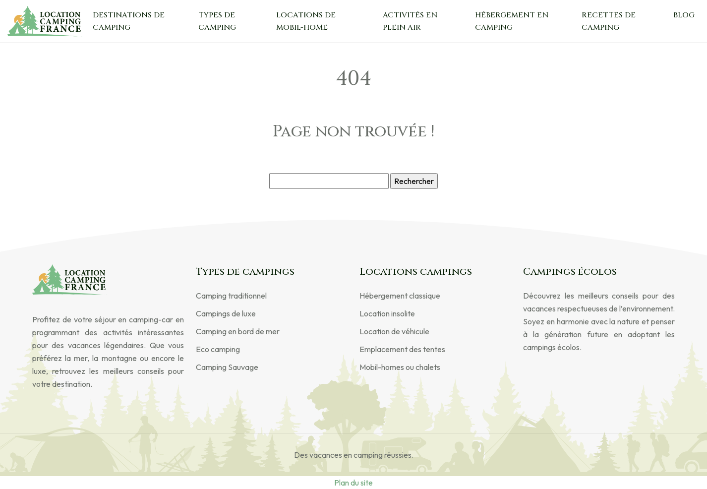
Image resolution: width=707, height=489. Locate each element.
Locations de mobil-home (306, 21)
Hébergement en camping (511, 21)
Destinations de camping (129, 21)
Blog (684, 15)
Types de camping (217, 21)
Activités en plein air (410, 21)
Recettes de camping (609, 21)
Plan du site (353, 483)
